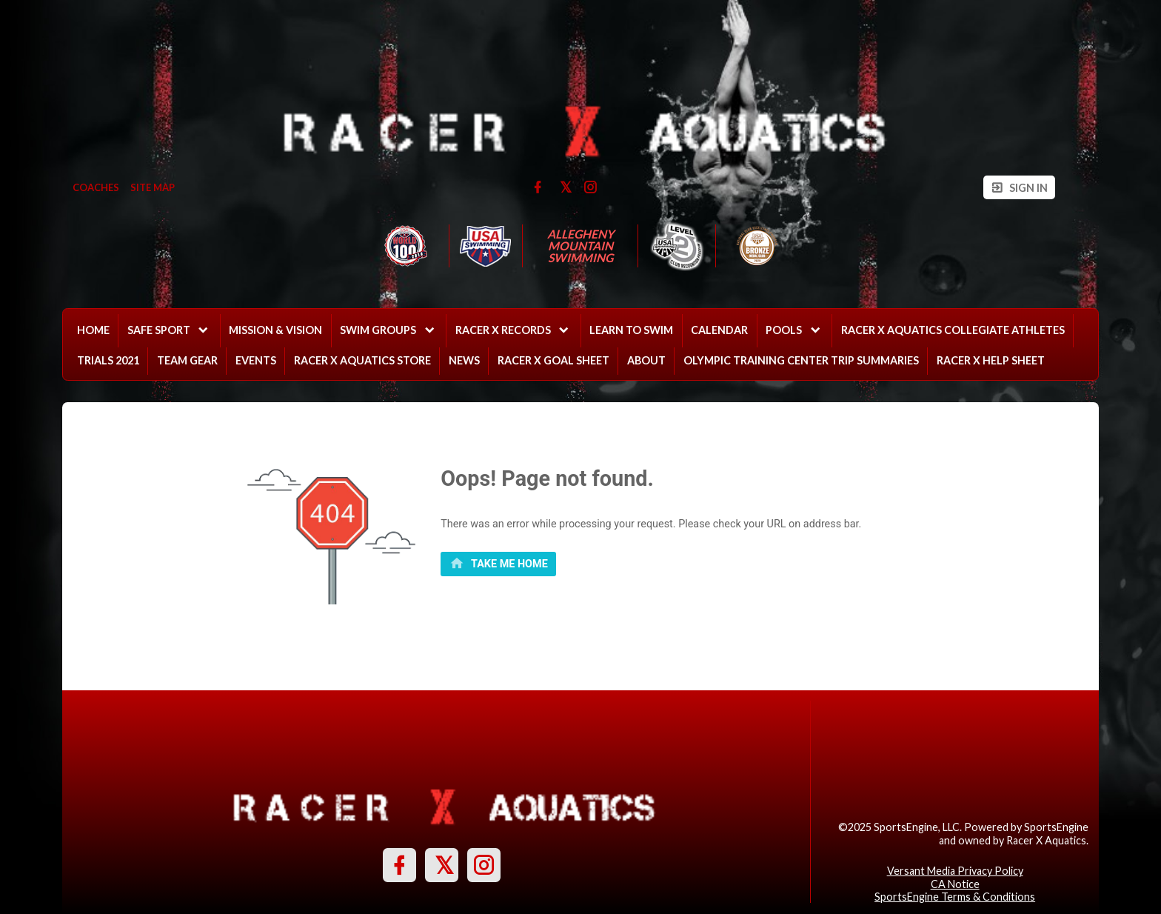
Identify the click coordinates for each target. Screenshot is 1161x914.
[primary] (498, 564)
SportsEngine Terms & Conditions (954, 896)
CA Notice (955, 884)
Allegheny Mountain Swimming (581, 246)
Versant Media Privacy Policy (955, 870)
